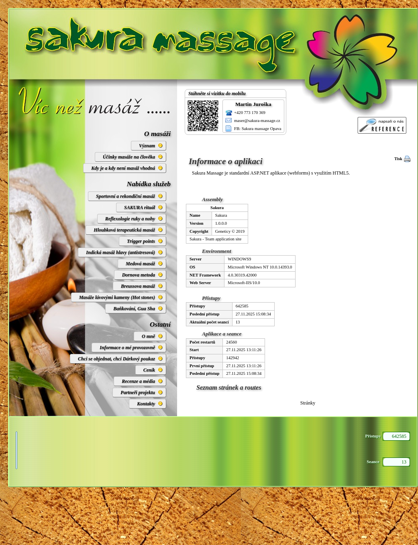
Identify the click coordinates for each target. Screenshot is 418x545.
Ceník (149, 370)
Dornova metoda (138, 275)
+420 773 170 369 (249, 112)
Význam (147, 145)
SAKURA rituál (139, 207)
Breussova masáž (138, 286)
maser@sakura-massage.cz (257, 120)
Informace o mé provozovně (127, 347)
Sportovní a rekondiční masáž (125, 196)
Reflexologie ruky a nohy (130, 219)
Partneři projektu (137, 392)
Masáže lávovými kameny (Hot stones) (117, 297)
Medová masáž (140, 263)
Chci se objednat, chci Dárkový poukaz (116, 359)
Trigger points (141, 241)
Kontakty (146, 404)
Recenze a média (138, 381)
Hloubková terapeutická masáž (124, 230)
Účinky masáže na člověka (129, 157)
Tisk (398, 159)
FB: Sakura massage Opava (257, 128)
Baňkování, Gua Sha (134, 308)
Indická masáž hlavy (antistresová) (120, 252)
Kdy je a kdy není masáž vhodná (123, 168)
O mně (148, 336)
